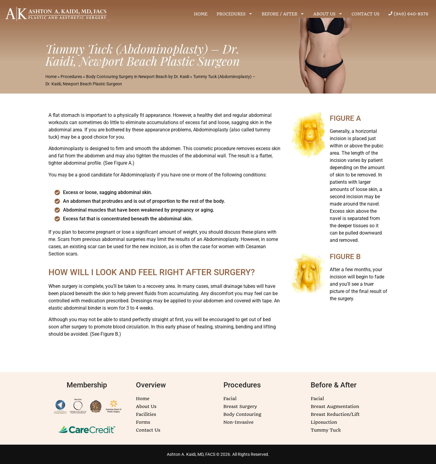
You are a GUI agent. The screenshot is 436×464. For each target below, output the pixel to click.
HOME (201, 14)
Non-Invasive (238, 422)
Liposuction (324, 422)
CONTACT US (365, 14)
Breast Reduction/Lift (335, 414)
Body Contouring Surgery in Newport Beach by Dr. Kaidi (137, 76)
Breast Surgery (240, 406)
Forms (143, 422)
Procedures (71, 76)
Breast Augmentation (335, 406)
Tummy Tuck (326, 430)
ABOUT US (327, 14)
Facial (230, 398)
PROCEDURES (234, 14)
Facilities (146, 414)
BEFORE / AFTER (283, 14)
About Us (146, 406)
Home (51, 76)
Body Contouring (242, 414)
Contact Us (148, 430)
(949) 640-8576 (408, 14)
